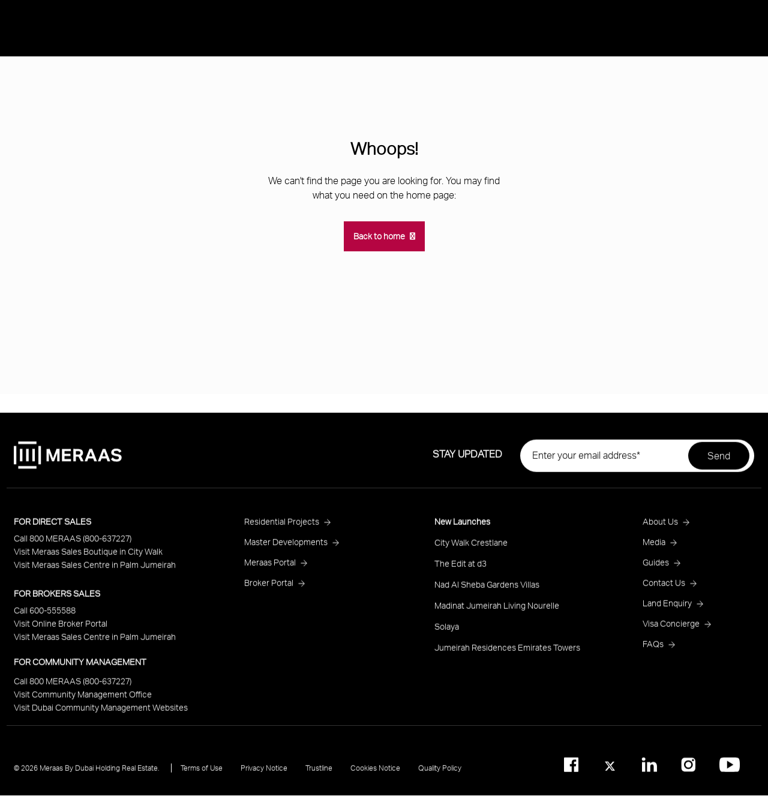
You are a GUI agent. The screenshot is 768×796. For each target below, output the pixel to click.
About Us (672, 139)
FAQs (653, 649)
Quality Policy (439, 772)
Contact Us (664, 587)
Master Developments (286, 547)
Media (725, 139)
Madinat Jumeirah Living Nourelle (496, 610)
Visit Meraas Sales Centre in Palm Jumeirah (95, 569)
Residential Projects (281, 526)
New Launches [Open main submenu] (684, 76)
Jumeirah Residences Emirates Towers (507, 652)
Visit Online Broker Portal (60, 628)
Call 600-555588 (45, 615)
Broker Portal (268, 587)
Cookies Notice (375, 772)
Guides (656, 567)
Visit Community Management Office (83, 699)
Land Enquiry (667, 608)
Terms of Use (202, 772)
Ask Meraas (677, 202)
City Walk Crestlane (471, 547)
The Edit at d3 (460, 568)
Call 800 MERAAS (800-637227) (72, 543)
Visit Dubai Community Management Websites (101, 712)
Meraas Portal (270, 567)
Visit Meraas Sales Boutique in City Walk (88, 556)
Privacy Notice (264, 772)
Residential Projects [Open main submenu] (696, 107)
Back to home (379, 236)
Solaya (446, 631)
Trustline (318, 772)
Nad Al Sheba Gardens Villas (486, 589)
